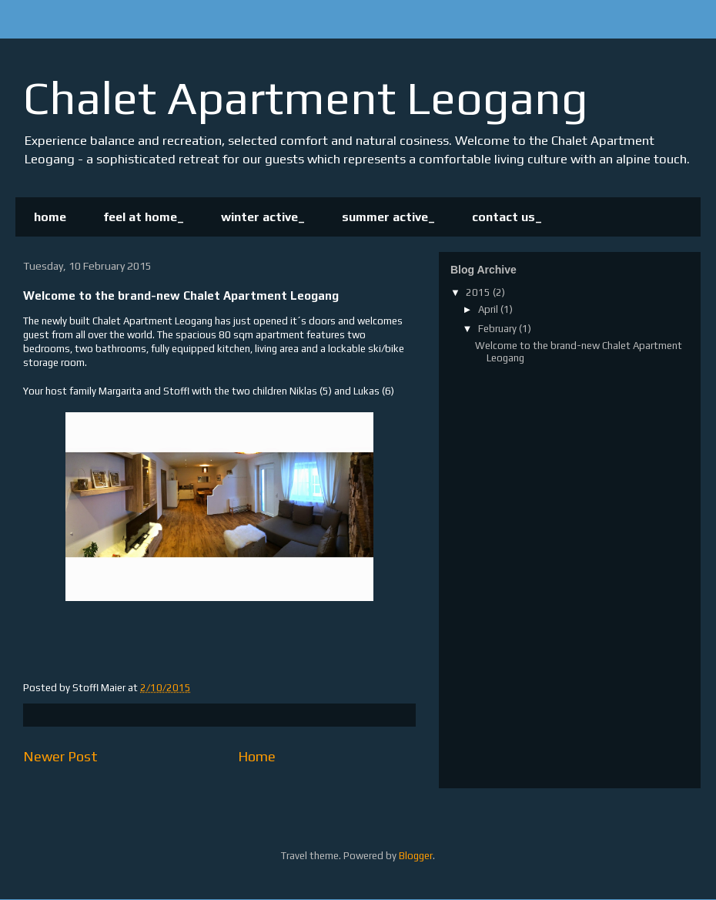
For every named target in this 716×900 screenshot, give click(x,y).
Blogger (416, 855)
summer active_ (388, 217)
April (489, 309)
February (498, 328)
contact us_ (507, 217)
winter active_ (263, 217)
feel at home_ (143, 217)
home (50, 217)
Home (257, 756)
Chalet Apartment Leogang (305, 97)
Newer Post (60, 756)
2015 (479, 292)
